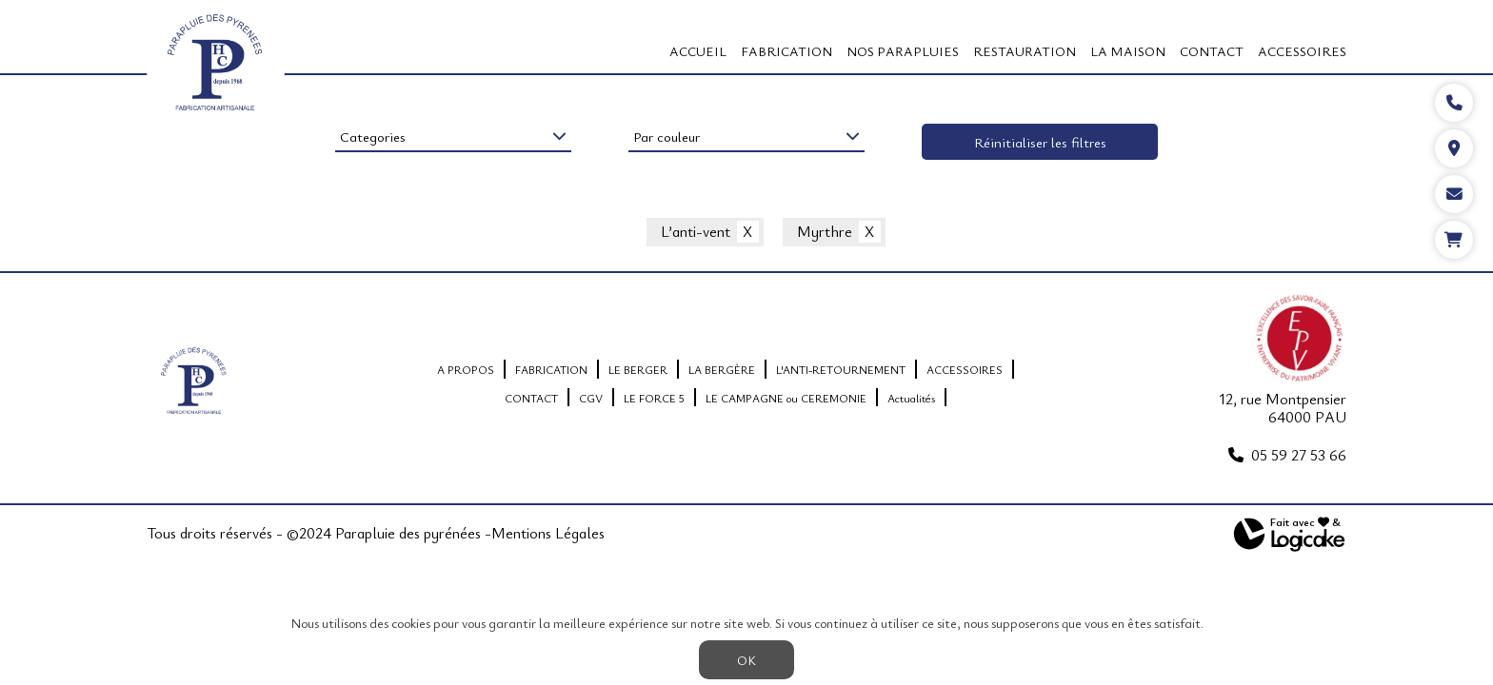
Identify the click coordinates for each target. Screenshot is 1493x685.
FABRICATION (786, 51)
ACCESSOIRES (1302, 51)
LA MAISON (1127, 51)
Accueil (698, 51)
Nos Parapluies (902, 51)
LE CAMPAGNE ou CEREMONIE (786, 397)
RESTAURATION (1024, 51)
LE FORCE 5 (654, 397)
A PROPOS (465, 369)
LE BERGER (637, 369)
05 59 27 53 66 (1298, 454)
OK (746, 660)
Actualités (911, 397)
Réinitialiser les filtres (1040, 141)
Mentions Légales (548, 533)
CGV (591, 397)
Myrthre (824, 232)
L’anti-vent (695, 232)
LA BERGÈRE (721, 369)
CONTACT (1212, 51)
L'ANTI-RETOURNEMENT (841, 369)
